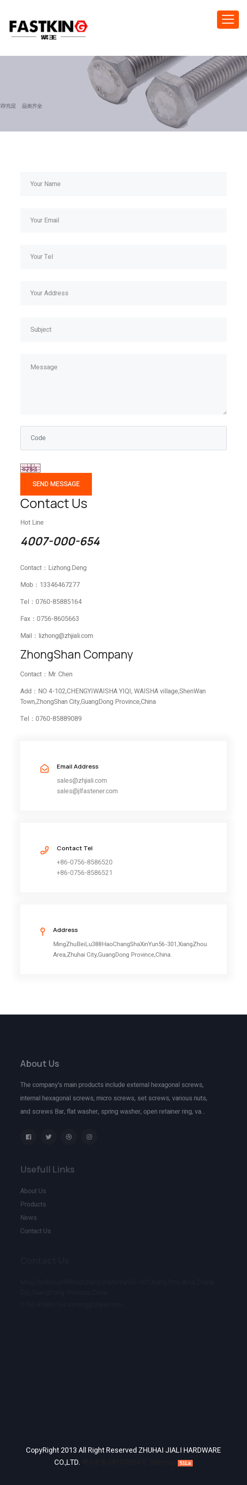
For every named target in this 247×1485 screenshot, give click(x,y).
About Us (33, 1192)
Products (33, 1206)
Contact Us (35, 1232)
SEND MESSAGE (56, 484)
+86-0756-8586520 (85, 862)
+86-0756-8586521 (85, 873)
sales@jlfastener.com (87, 791)
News (28, 1219)
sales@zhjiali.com (82, 781)
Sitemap (162, 1462)
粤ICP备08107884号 (114, 1462)
